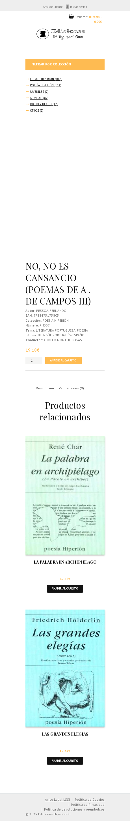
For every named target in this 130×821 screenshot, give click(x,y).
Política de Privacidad (88, 804)
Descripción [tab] (45, 388)
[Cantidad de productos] (33, 360)
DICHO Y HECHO (41, 104)
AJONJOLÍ (36, 98)
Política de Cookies (90, 799)
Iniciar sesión (78, 7)
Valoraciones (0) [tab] (71, 388)
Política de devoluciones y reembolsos (74, 809)
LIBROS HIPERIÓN (42, 79)
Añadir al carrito (63, 360)
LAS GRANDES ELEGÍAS (65, 734)
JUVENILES (37, 92)
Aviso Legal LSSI (57, 799)
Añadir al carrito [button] (65, 588)
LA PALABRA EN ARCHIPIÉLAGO (65, 562)
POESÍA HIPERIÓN (42, 85)
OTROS (34, 110)
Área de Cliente (52, 7)
